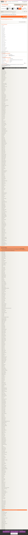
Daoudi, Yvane (3, 138)
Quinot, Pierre (3, 416)
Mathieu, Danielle (4, 332)
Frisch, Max (3, 197)
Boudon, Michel (3, 74)
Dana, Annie (3, 135)
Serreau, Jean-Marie (4, 465)
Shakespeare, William (4, 467)
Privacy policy (14, 533)
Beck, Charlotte (3, 53)
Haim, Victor (3, 236)
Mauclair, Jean (3, 333)
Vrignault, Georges (4, 521)
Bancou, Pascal (3, 43)
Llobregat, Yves (3, 309)
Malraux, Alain (3, 322)
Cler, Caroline (3, 115)
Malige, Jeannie (3, 321)
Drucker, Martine (3, 168)
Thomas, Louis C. (4, 497)
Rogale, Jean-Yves (4, 432)
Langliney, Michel (4, 293)
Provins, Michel (3, 412)
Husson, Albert (3, 252)
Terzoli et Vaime (3, 495)
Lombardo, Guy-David (4, 312)
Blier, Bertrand (3, 66)
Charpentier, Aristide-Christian (5, 105)
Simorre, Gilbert (3, 474)
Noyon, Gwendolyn (4, 372)
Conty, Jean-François (4, 124)
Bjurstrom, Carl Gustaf (4, 65)
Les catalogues (5, 4)
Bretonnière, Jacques (4, 83)
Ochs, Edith (3, 375)
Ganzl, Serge (3, 208)
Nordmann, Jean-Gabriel (4, 370)
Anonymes (3, 25)
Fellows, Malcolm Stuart (4, 180)
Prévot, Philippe (3, 411)
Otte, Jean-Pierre (4, 383)
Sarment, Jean (3, 453)
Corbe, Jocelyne (3, 125)
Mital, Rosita (3, 345)
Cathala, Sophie (3, 98)
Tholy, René (3, 496)
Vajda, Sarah (3, 505)
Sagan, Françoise (4, 447)
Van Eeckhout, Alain (4, 513)
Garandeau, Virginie (4, 209)
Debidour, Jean (3, 147)
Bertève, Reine (3, 57)
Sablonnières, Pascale (4, 444)
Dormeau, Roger (3, 164)
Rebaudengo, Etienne (4, 422)
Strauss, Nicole (3, 486)
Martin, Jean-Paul (4, 330)
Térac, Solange (3, 494)
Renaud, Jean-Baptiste (4, 425)
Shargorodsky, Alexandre (4, 468)
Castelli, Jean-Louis (4, 96)
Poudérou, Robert (4, 406)
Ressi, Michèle (3, 426)
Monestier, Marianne (4, 352)
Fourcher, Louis (3, 196)
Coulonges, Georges (4, 128)
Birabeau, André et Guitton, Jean (5, 64)
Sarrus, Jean (3, 455)
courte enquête (22, 248)
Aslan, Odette (3, 35)
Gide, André (3, 218)
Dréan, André (3, 166)
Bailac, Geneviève (4, 42)
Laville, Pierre (3, 302)
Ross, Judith (3, 436)
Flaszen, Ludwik (3, 188)
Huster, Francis (3, 251)
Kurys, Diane (3, 280)
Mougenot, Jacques (4, 360)
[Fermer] (14, 246)
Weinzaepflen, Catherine (4, 523)
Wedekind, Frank (3, 522)
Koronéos (3, 278)
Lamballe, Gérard (4, 289)
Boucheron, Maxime (4, 73)
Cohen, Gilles (3, 118)
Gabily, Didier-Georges (4, 201)
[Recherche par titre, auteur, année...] (13, 6)
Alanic (2, 26)
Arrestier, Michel (3, 34)
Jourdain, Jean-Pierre (4, 262)
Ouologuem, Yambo (4, 384)
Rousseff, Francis (3, 442)
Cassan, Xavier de (4, 94)
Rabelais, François (4, 417)
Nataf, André (3, 365)
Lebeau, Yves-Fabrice (4, 303)
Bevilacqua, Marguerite (4, 63)
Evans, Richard (3, 177)
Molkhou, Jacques (4, 350)
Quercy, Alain (3, 415)
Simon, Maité (3, 473)
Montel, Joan (3, 355)
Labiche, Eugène (3, 281)
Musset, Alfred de (3, 364)
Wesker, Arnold (3, 524)
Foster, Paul (3, 195)
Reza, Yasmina (3, 427)
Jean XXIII (3, 259)
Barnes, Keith (3, 46)
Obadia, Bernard (3, 373)
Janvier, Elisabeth (4, 258)
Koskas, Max (3, 279)
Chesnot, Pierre (3, 108)
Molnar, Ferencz (3, 351)
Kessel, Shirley (3, 273)
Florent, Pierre (3, 189)
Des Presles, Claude (4, 154)
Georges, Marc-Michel (4, 216)
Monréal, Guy (3, 353)
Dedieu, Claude (3, 149)
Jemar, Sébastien (4, 260)
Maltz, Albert (3, 323)
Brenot (2, 82)
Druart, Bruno (3, 167)
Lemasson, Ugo (3, 311)
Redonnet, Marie (3, 423)
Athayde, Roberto (4, 36)
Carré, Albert (3, 93)
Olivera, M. (3, 381)
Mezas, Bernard (3, 343)
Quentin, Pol (3, 414)
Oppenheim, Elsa (3, 382)
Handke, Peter (3, 239)
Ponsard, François (4, 403)
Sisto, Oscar (3, 475)
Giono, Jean (3, 220)
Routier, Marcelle (3, 443)
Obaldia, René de (4, 374)
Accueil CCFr (2, 11)
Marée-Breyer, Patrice (4, 329)
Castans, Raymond (4, 95)
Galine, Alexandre (4, 206)
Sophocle (3, 477)
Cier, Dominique (3, 113)
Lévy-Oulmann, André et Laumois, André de (6, 308)
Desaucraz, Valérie (4, 155)
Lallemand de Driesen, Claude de (5, 288)
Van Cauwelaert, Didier (4, 512)
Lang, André (3, 292)
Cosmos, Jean (3, 127)
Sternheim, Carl (3, 483)
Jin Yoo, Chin (3, 261)
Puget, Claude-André (4, 413)
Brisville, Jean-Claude (4, 84)
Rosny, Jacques (3, 435)
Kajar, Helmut (3, 270)
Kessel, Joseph (3, 272)
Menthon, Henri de (4, 339)
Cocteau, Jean (3, 117)
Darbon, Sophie (3, 139)
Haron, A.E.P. (3, 241)
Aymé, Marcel (3, 41)
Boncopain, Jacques (4, 72)
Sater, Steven (3, 458)
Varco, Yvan (3, 516)
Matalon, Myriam (4, 331)
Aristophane (3, 33)
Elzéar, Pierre (3, 175)
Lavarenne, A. (3, 301)
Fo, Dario (3, 190)
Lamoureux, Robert (4, 310)
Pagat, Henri (3, 385)
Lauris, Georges (3, 300)
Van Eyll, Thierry (3, 514)
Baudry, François (3, 52)
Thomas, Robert (3, 498)
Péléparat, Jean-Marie (4, 391)
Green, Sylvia (3, 227)
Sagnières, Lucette (4, 448)
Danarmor (3, 136)
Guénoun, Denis (3, 230)
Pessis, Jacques (3, 393)
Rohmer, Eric (3, 433)
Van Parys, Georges (4, 515)
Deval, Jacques (3, 159)
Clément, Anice (3, 114)
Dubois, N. (3, 169)
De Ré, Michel (3, 145)
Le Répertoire (17, 4)
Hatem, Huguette (4, 242)
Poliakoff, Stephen (4, 402)
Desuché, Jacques (4, 157)
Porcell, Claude (3, 404)
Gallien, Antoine (3, 207)
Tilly (2, 499)
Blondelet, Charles (4, 67)
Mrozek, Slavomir (4, 361)
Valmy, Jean (3, 511)
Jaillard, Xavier (3, 257)
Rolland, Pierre (3, 434)
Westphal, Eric (3, 526)
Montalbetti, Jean (4, 354)
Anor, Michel (3, 31)
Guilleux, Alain (3, 231)
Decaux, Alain (3, 148)
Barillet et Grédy (3, 45)
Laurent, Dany (3, 299)
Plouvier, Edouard (4, 401)
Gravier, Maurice (3, 226)
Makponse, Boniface (4, 320)
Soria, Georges (3, 478)
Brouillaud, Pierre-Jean (4, 86)
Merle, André (3, 342)
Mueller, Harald (3, 362)
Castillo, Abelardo (4, 97)
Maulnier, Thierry (3, 334)
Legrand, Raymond (4, 304)
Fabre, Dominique (4, 178)
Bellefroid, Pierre (3, 54)
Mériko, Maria (3, 341)
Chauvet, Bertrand (4, 106)
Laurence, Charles (4, 298)
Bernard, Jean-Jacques (4, 55)
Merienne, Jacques (4, 340)
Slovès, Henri (3, 476)
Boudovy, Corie (3, 75)
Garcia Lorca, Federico (4, 211)
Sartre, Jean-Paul (4, 457)
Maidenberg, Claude (4, 319)
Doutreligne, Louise (4, 165)
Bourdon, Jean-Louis (4, 77)
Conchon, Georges (4, 123)
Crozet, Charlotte (4, 129)
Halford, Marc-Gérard (4, 237)
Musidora (3, 363)
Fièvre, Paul (3, 186)
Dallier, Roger (3, 134)
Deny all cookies (14, 531)
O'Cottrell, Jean (3, 376)
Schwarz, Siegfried (4, 463)
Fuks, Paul (3, 199)
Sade (2, 445)
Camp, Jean (3, 92)
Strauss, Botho (3, 485)
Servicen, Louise (3, 466)
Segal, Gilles (3, 464)
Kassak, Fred (3, 271)
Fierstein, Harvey (3, 185)
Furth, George (3, 200)
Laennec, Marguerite (4, 283)
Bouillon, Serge (3, 76)
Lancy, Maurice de (4, 291)
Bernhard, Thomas (4, 56)
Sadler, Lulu (3, 446)
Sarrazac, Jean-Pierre (4, 454)
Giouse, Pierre (3, 221)
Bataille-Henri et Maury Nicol (5, 51)
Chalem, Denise (3, 104)
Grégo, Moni (3, 228)
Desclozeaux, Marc (4, 156)
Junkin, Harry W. (3, 269)
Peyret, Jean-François (4, 395)
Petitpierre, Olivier (4, 394)
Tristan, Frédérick (4, 504)
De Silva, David (3, 146)
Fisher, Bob (3, 187)
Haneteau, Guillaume (4, 240)
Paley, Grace (3, 386)
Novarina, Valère (3, 371)
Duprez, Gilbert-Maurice (4, 170)
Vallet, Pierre (3, 507)
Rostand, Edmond (4, 437)
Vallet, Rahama (3, 508)
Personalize (22, 531)
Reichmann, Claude (4, 424)
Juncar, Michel (3, 268)
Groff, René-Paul (3, 229)
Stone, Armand (3, 484)
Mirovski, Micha (3, 344)
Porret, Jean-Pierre (4, 405)
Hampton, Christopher (4, 238)
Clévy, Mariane (3, 116)
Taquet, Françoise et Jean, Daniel (5, 487)
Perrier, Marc (3, 392)
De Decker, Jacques (4, 144)
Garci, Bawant (3, 210)
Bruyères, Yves (3, 87)
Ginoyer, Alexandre (4, 219)
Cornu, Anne (3, 126)
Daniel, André (3, 137)
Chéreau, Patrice (3, 107)
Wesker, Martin (3, 525)
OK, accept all (6, 531)
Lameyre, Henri (3, 290)
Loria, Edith (3, 313)
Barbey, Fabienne (4, 44)
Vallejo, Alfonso (3, 506)
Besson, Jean (3, 62)
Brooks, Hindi (3, 85)
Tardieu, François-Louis (4, 488)
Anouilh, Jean (3, 32)
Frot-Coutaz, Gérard (4, 198)
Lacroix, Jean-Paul (4, 282)
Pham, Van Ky (3, 396)
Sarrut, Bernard (3, 456)
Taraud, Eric (3, 489)
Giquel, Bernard (3, 217)
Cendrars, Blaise (3, 103)
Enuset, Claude (3, 176)
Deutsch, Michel (3, 158)
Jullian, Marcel (3, 267)
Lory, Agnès (3, 314)
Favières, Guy (3, 179)
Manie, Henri (3, 324)
